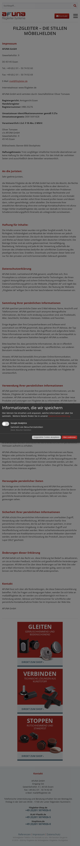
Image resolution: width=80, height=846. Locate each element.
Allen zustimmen (69, 437)
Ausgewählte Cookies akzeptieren (46, 437)
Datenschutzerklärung (59, 416)
